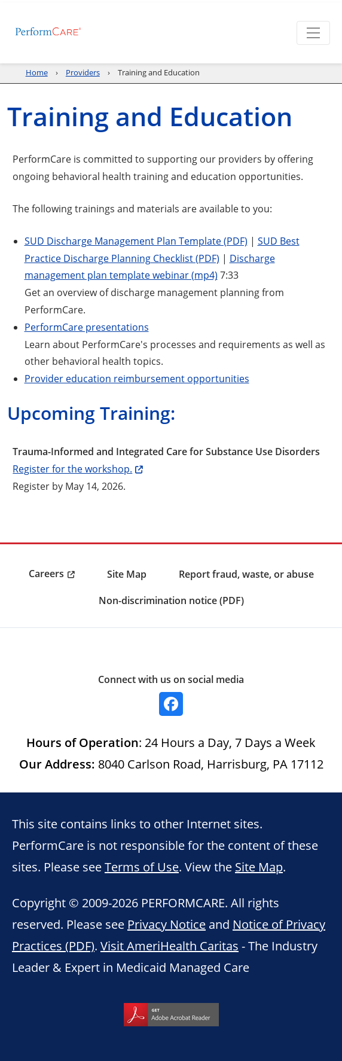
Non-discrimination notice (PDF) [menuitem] (171, 600)
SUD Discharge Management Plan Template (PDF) (136, 240)
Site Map (259, 866)
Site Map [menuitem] (126, 574)
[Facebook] (171, 704)
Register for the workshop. (72, 468)
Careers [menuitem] (46, 573)
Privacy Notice (166, 924)
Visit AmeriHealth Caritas (169, 945)
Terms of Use (142, 866)
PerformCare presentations (87, 327)
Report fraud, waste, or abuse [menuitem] (246, 574)
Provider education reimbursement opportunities (137, 378)
